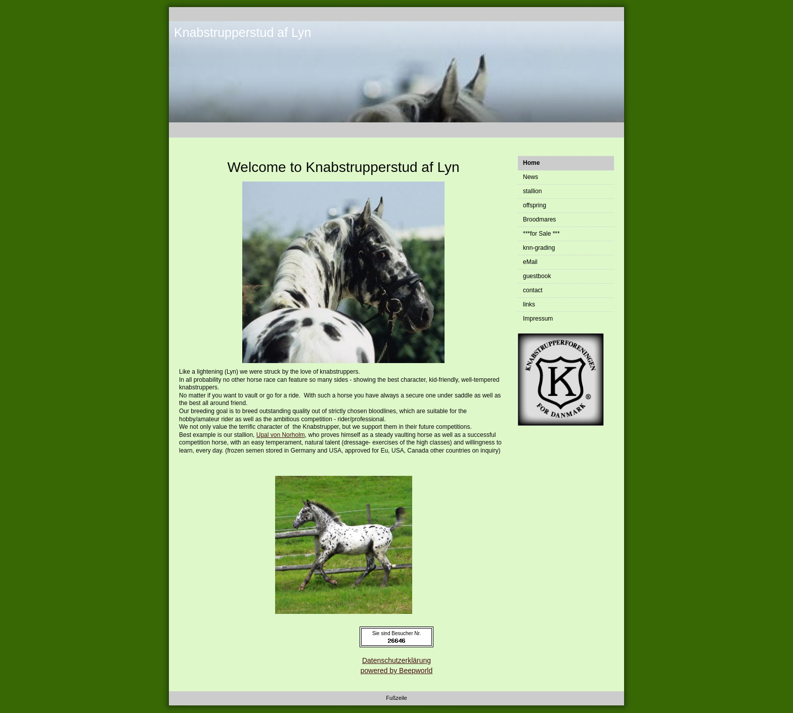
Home (531, 162)
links (529, 304)
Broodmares (539, 219)
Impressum (538, 318)
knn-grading (539, 247)
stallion (532, 191)
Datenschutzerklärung (396, 660)
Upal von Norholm (280, 434)
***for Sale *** (541, 233)
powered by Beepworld (396, 670)
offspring (534, 205)
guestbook (537, 276)
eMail (530, 261)
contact (533, 290)
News (530, 177)
